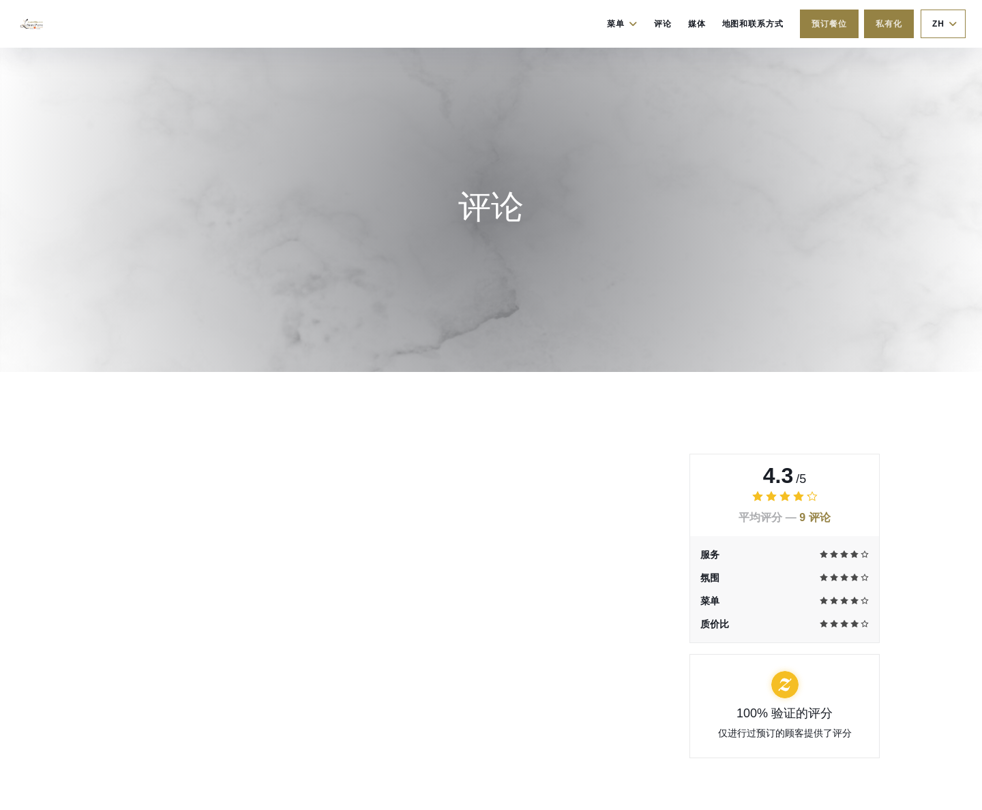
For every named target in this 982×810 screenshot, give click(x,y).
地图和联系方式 (753, 24)
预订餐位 (829, 24)
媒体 (697, 24)
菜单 (622, 24)
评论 (663, 24)
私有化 (889, 24)
